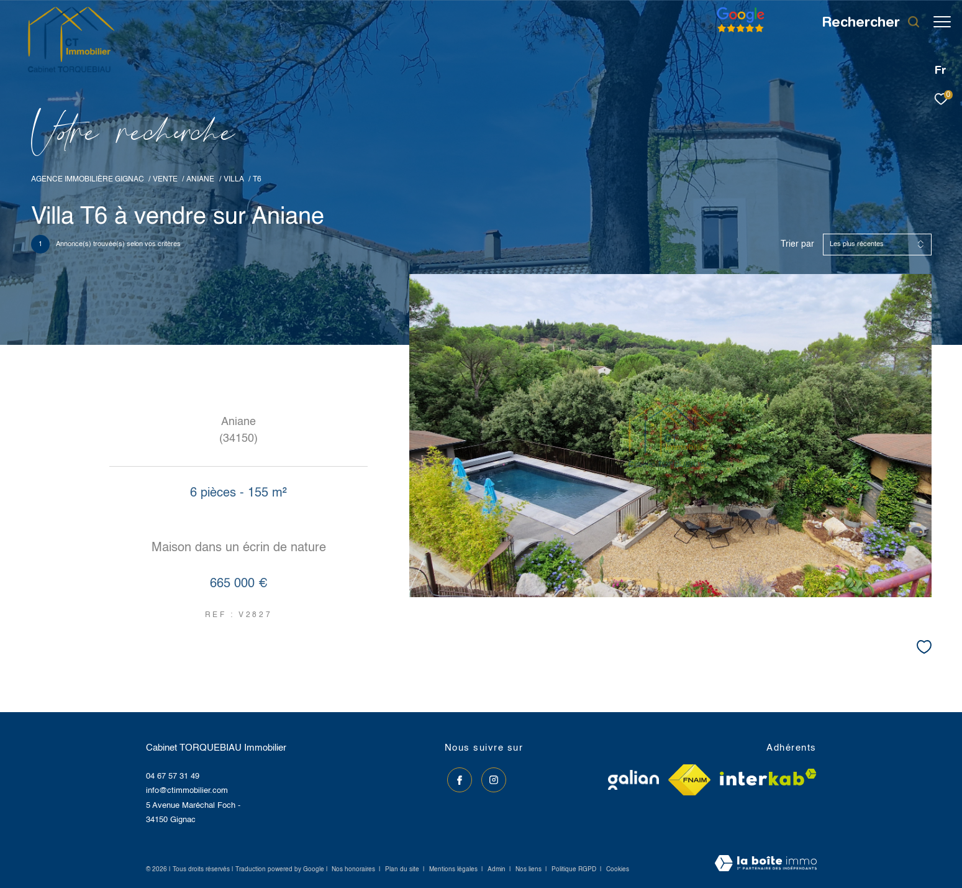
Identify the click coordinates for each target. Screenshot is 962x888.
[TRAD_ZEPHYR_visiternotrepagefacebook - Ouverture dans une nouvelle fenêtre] (457, 778)
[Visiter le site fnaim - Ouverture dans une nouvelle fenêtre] (689, 779)
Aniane (200, 179)
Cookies (617, 869)
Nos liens (529, 869)
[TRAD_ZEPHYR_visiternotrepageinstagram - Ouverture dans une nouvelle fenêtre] (490, 778)
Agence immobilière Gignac (87, 179)
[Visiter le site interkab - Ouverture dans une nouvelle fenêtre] (768, 777)
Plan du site (403, 869)
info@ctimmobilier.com (187, 791)
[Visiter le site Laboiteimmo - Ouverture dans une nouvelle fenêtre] (766, 864)
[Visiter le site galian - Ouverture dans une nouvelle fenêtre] (633, 780)
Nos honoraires (353, 869)
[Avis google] (734, 32)
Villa (234, 179)
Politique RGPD (573, 869)
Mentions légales (454, 869)
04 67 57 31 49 (172, 776)
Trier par (797, 244)
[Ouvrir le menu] (942, 21)
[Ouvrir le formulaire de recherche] (864, 22)
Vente (165, 179)
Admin (497, 869)
